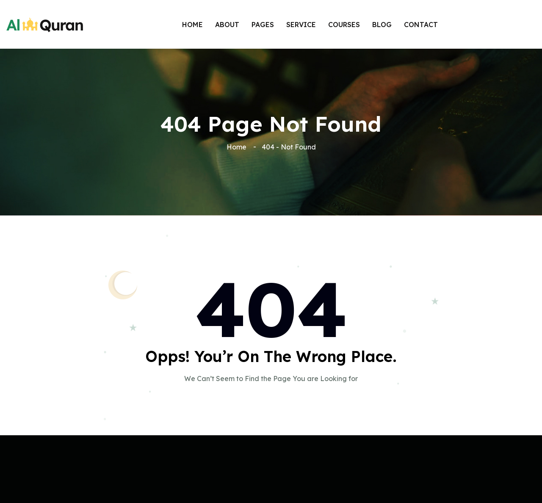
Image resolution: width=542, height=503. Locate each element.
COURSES (344, 24)
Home (192, 24)
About (227, 24)
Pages (263, 24)
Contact (421, 24)
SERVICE (301, 24)
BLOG (382, 24)
